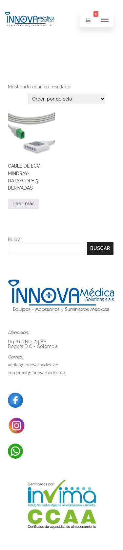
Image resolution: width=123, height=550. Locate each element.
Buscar (15, 239)
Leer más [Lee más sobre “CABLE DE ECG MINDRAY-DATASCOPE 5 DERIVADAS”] (23, 203)
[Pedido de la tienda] (67, 99)
